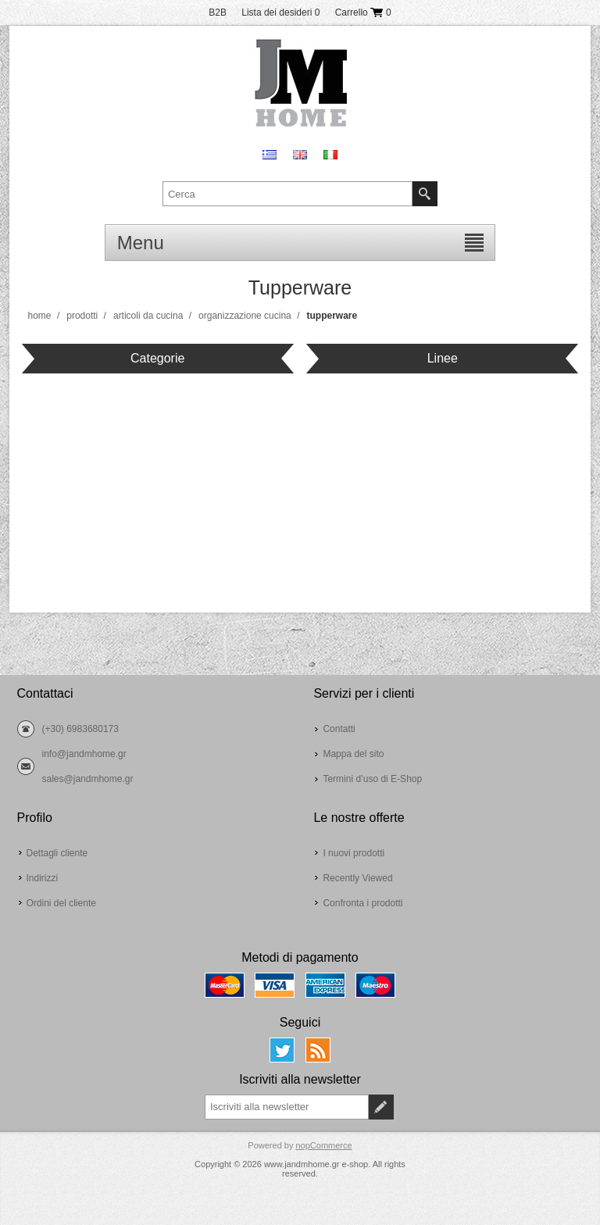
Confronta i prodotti (362, 903)
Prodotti (82, 315)
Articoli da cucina (148, 315)
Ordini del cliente (61, 903)
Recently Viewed (357, 878)
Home (40, 315)
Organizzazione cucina (244, 315)
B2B (218, 12)
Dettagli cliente (57, 853)
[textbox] (287, 193)
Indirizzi (43, 878)
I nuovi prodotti (353, 853)
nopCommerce (323, 1145)
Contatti (339, 728)
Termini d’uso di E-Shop (372, 778)
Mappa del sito (353, 753)
